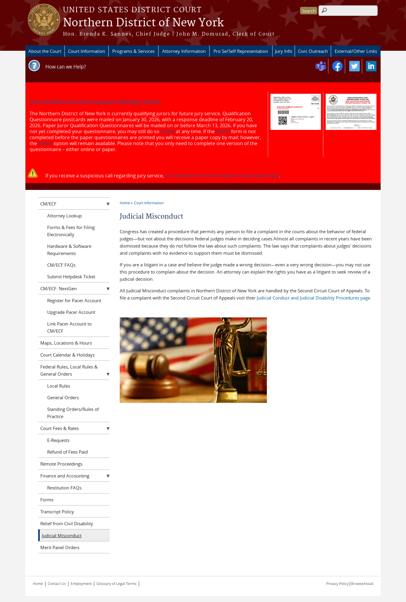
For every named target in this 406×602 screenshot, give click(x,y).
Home (125, 202)
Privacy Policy (337, 583)
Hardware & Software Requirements (69, 249)
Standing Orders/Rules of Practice (73, 412)
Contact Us (57, 583)
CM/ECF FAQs (61, 265)
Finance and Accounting (64, 476)
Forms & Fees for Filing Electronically (71, 230)
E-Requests (58, 440)
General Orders (63, 397)
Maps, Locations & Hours (66, 343)
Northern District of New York (143, 23)
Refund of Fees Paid (67, 452)
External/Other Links (356, 51)
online (168, 131)
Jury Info (283, 51)
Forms (46, 500)
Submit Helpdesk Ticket (71, 277)
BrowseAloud (362, 583)
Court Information (86, 51)
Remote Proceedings (61, 464)
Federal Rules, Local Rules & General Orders (69, 370)
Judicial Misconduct (61, 535)
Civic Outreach (313, 51)
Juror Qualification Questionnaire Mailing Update (95, 102)
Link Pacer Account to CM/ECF (69, 327)
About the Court (44, 51)
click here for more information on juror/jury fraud (222, 175)
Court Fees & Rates (59, 428)
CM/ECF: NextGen (58, 288)
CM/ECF (48, 204)
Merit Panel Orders (59, 547)
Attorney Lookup (64, 216)
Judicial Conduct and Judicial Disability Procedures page (313, 298)
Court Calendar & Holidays (67, 355)
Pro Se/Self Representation (240, 51)
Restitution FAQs (64, 488)
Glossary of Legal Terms (116, 583)
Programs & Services (133, 51)
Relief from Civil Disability (66, 523)
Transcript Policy (57, 512)
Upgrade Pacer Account (71, 312)
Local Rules (58, 386)
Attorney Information (184, 51)
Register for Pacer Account (74, 300)
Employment (81, 583)
